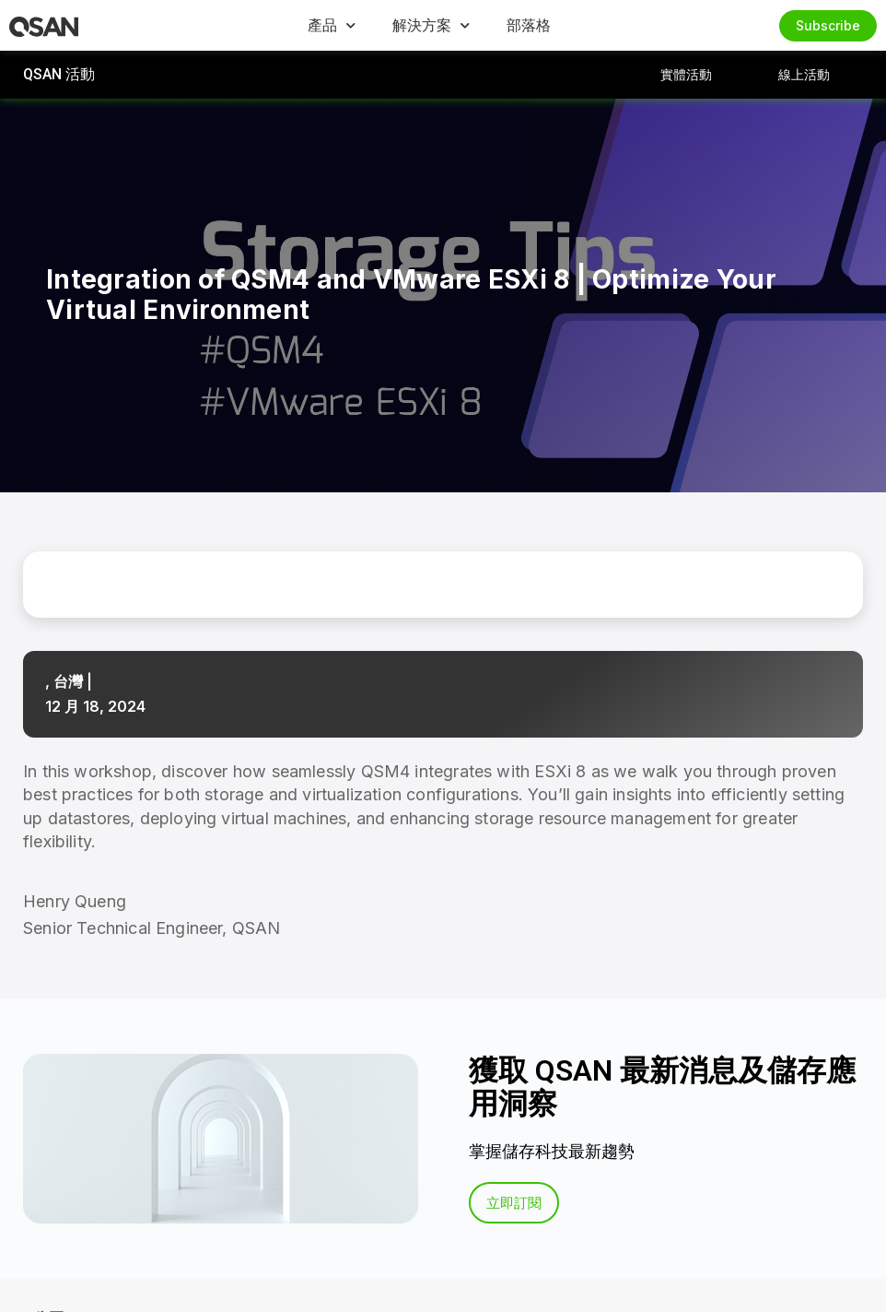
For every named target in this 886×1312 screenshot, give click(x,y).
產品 (332, 25)
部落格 (529, 25)
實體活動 (686, 74)
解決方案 (431, 25)
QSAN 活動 (59, 74)
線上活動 (804, 74)
